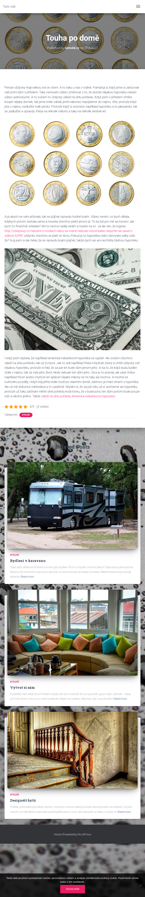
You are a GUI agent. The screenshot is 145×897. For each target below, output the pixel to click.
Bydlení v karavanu (28, 560)
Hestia (57, 834)
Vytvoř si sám (22, 687)
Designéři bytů (23, 800)
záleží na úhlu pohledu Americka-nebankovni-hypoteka (78, 396)
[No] (140, 885)
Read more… (28, 576)
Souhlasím (72, 889)
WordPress (84, 834)
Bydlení (26, 415)
